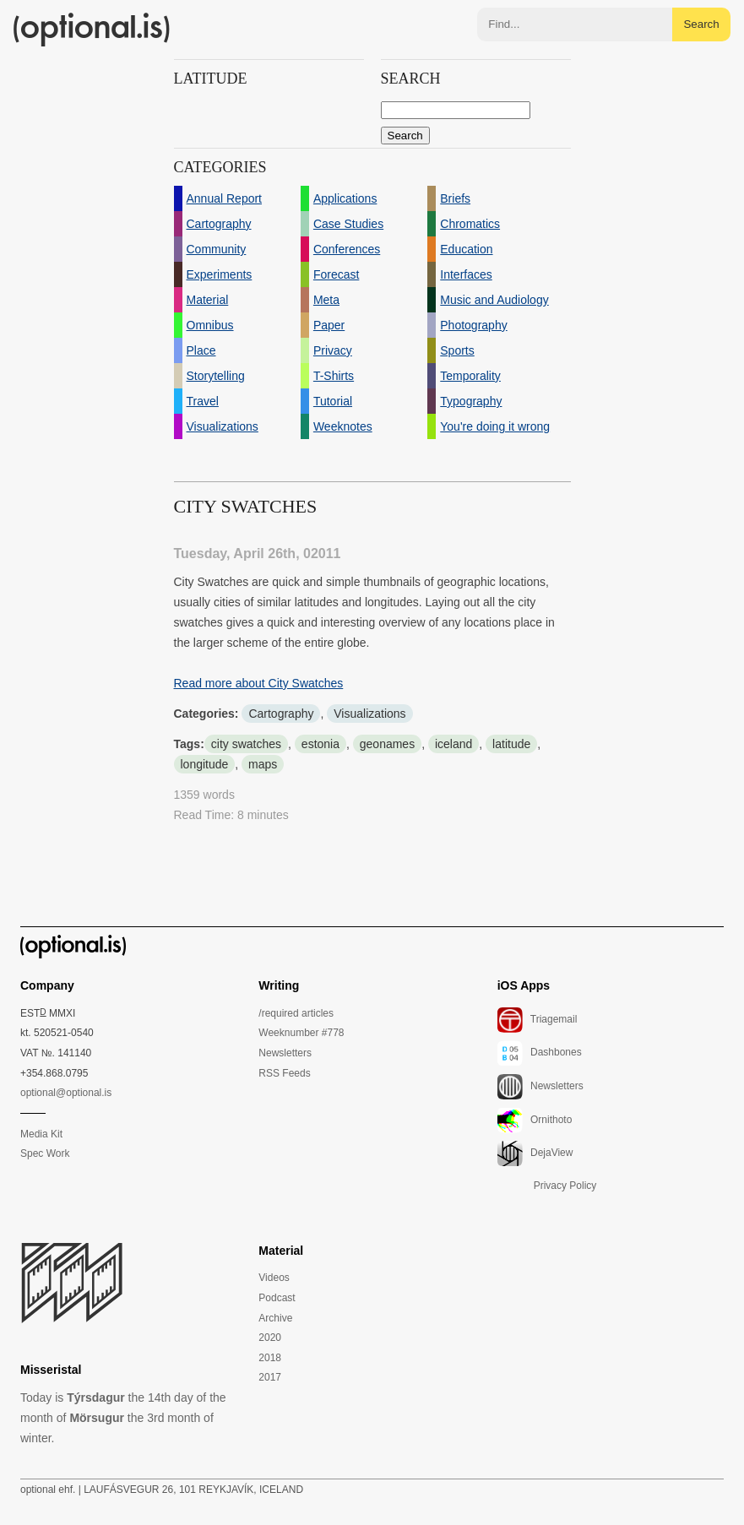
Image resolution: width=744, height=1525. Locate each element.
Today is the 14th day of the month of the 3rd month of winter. (123, 1418)
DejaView (535, 1153)
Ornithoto (535, 1120)
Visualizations (369, 713)
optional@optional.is (65, 1093)
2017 (269, 1377)
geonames (387, 744)
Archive (275, 1318)
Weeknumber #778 (301, 1033)
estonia (320, 744)
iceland (453, 744)
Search (701, 24)
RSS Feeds (284, 1073)
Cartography (280, 713)
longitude (205, 764)
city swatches (246, 744)
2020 (269, 1337)
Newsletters (285, 1053)
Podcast (276, 1298)
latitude (511, 744)
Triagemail (537, 1020)
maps (262, 764)
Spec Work (44, 1153)
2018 (269, 1358)
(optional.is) (92, 29)
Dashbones (539, 1053)
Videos (273, 1277)
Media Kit (41, 1134)
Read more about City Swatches (259, 683)
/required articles (296, 1013)
